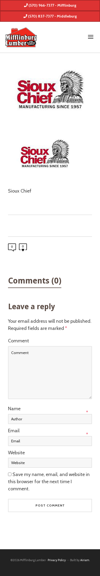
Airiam (84, 560)
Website (16, 453)
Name (14, 409)
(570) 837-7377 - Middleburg (50, 16)
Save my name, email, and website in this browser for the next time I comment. (49, 482)
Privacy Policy (57, 560)
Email (13, 431)
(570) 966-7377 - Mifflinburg (50, 5)
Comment (18, 341)
